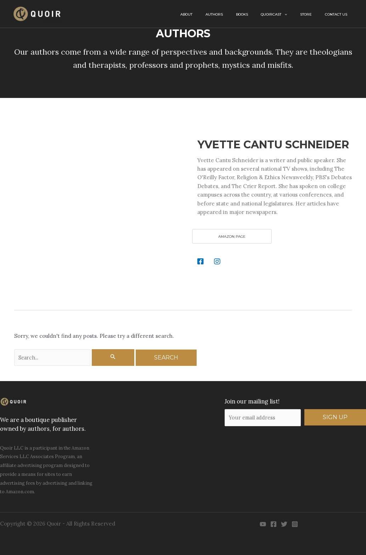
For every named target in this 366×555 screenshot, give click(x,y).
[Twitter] (284, 524)
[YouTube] (263, 524)
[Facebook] (273, 524)
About (219, 14)
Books (263, 14)
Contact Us (339, 14)
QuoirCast (289, 14)
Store (315, 14)
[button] (299, 14)
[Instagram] (295, 524)
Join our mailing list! (251, 401)
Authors (240, 14)
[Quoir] (37, 13)
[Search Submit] (113, 357)
